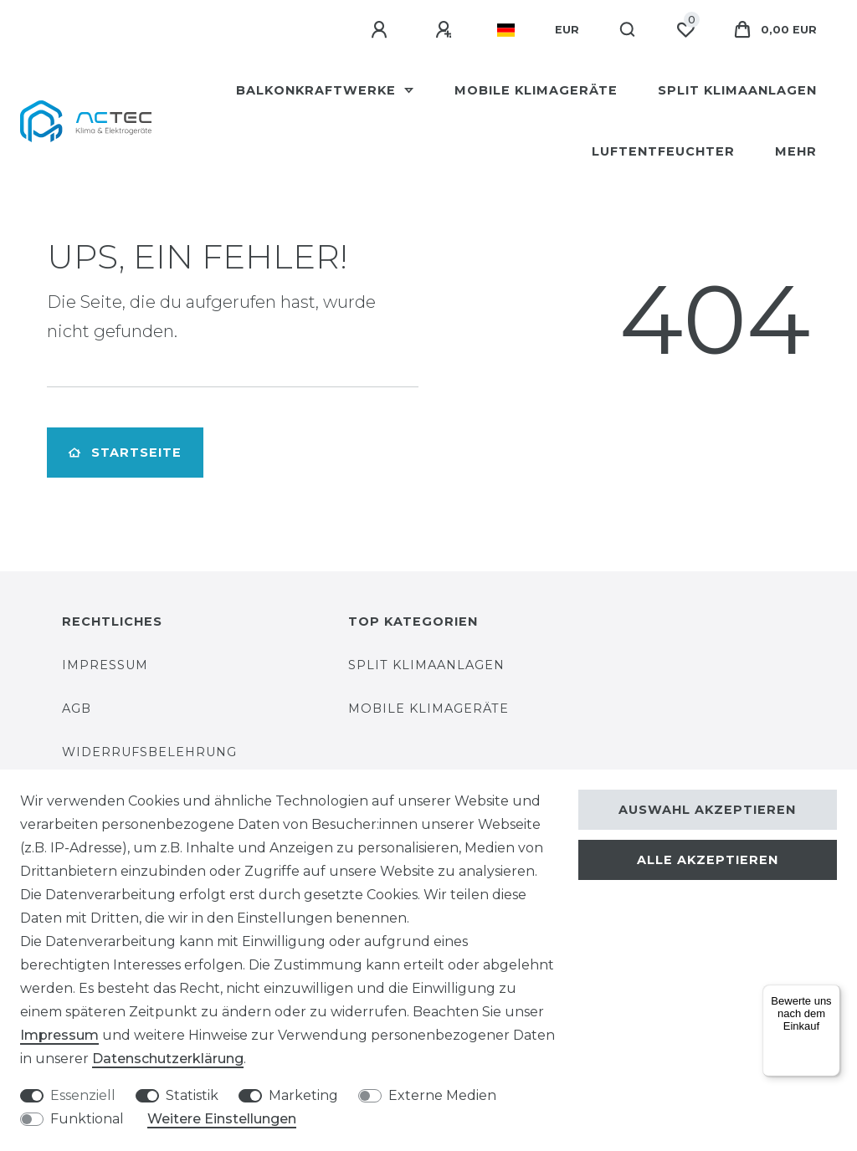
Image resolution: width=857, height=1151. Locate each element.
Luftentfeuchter (663, 151)
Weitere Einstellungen (221, 1119)
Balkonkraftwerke (318, 90)
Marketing (303, 1095)
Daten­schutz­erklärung (168, 1059)
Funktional (87, 1119)
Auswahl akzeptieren (707, 809)
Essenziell (82, 1095)
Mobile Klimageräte (536, 90)
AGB (76, 708)
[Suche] (628, 30)
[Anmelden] (382, 30)
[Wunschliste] (685, 30)
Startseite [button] (125, 452)
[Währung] (567, 30)
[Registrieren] (446, 30)
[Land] (506, 30)
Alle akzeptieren (707, 859)
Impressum (105, 665)
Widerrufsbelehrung (149, 752)
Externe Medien (442, 1095)
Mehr (796, 151)
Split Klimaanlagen (737, 90)
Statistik (192, 1095)
